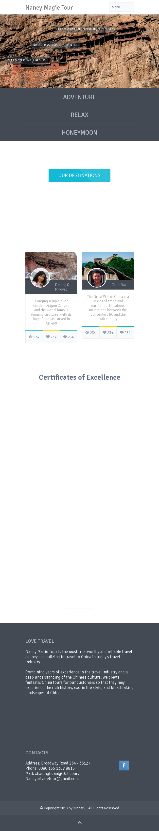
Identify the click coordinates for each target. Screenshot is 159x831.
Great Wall (120, 285)
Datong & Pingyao (62, 287)
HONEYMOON (79, 132)
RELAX (79, 115)
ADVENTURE (79, 97)
